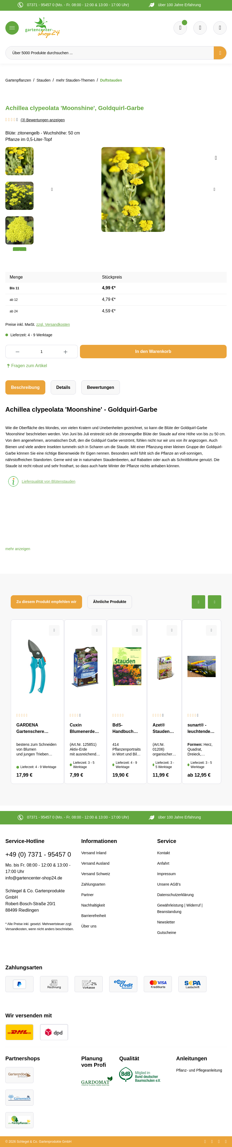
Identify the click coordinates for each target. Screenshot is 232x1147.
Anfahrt (163, 863)
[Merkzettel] (180, 28)
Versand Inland (93, 853)
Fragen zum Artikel (26, 366)
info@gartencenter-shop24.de (33, 878)
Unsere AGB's (169, 884)
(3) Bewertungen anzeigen (43, 120)
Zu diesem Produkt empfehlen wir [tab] (46, 602)
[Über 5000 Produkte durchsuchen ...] (109, 53)
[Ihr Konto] (220, 28)
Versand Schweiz (95, 874)
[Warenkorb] (200, 28)
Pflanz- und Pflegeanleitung (199, 1070)
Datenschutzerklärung (175, 895)
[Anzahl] (41, 351)
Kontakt (163, 853)
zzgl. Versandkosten (53, 324)
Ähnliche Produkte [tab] (109, 602)
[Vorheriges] (52, 189)
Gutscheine (166, 932)
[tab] (25, 387)
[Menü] (12, 28)
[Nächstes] (214, 189)
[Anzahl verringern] (17, 351)
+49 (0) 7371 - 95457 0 (38, 854)
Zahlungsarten (93, 884)
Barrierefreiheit (93, 916)
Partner (87, 895)
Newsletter (166, 922)
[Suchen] (220, 53)
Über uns (89, 926)
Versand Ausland (95, 863)
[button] (17, 549)
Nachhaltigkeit (93, 905)
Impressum (166, 874)
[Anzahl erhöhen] (66, 351)
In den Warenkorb (153, 351)
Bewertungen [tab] (100, 387)
